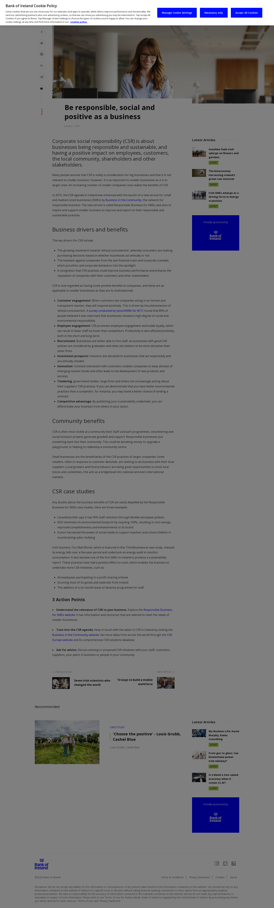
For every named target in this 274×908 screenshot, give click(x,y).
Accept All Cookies (246, 8)
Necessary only (213, 8)
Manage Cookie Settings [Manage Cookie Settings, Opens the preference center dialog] (177, 8)
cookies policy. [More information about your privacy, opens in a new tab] (79, 17)
